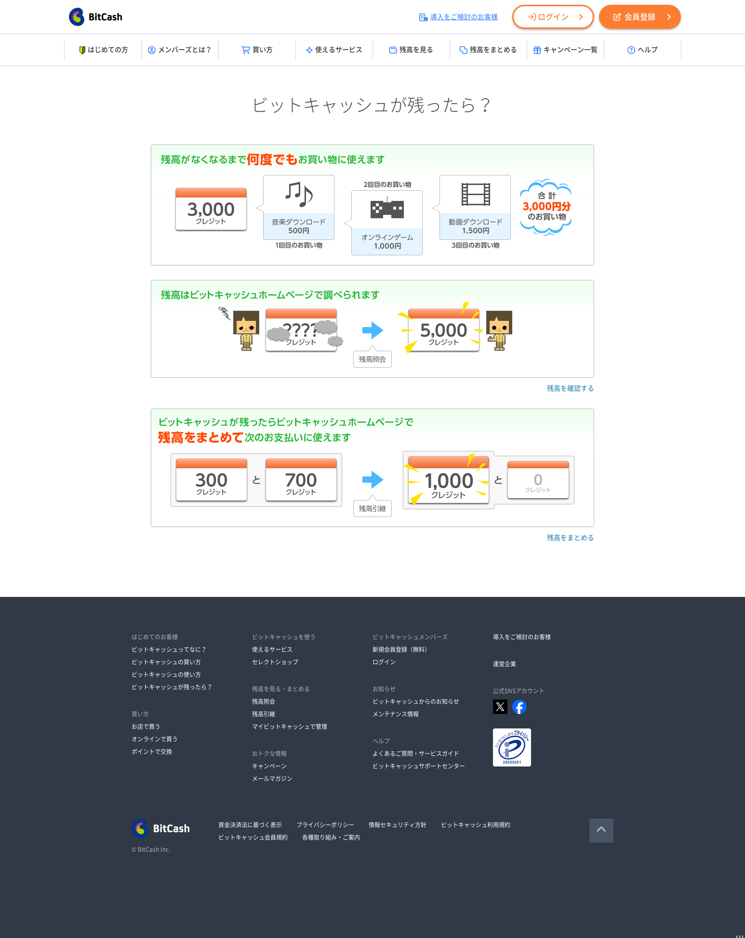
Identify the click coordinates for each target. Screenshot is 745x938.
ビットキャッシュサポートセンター (418, 766)
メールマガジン (272, 778)
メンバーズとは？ (180, 50)
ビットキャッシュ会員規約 (253, 837)
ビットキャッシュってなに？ (169, 649)
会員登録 (634, 17)
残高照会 (263, 701)
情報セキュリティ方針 (397, 825)
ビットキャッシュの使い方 (166, 674)
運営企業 (504, 664)
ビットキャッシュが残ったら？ (172, 687)
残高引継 (263, 714)
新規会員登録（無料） (401, 649)
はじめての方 (103, 50)
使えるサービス (334, 50)
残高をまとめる (488, 50)
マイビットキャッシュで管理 (289, 726)
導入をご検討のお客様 (458, 16)
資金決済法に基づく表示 (250, 825)
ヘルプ (642, 50)
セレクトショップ (275, 662)
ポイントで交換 (152, 751)
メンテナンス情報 (395, 714)
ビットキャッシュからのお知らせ (415, 701)
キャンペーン (269, 766)
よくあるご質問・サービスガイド (415, 753)
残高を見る (411, 50)
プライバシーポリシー (325, 825)
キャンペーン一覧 (565, 50)
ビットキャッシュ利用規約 (475, 825)
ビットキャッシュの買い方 (166, 662)
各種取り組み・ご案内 (331, 837)
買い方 (257, 50)
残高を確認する (570, 388)
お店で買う (146, 726)
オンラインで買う (155, 739)
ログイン (548, 17)
